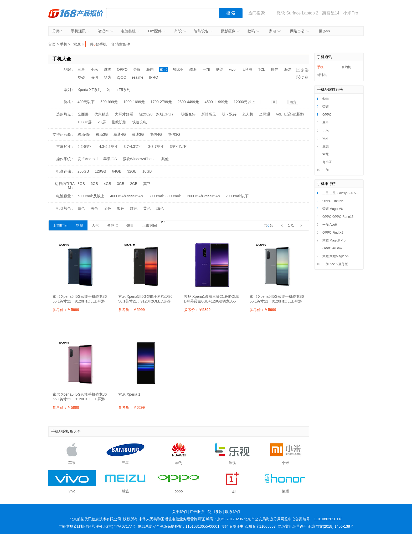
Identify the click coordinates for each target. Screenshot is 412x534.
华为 (107, 77)
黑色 (94, 208)
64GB (116, 171)
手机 (63, 44)
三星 (81, 69)
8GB (81, 184)
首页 (52, 44)
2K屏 (101, 122)
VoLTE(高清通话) (290, 114)
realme (137, 77)
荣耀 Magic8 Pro (334, 240)
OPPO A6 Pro (332, 248)
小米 (94, 69)
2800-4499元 (188, 102)
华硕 (81, 77)
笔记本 (105, 31)
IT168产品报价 (76, 13)
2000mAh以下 (237, 196)
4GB (107, 184)
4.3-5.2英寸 (108, 146)
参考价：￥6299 (131, 407)
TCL (261, 69)
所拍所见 (208, 114)
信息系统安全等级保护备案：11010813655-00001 (178, 526)
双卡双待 (229, 114)
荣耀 (137, 69)
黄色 (147, 208)
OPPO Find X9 (332, 232)
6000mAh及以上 (91, 196)
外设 (180, 31)
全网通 (264, 114)
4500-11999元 (216, 102)
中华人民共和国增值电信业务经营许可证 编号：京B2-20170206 (191, 519)
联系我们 (232, 512)
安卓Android (87, 159)
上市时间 (60, 225)
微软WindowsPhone (139, 159)
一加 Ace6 (329, 224)
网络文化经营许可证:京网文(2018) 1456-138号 (316, 526)
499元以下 (86, 102)
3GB (120, 184)
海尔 (287, 69)
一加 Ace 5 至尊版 (335, 264)
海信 (94, 77)
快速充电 (139, 122)
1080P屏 (85, 122)
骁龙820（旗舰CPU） (157, 114)
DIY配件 (157, 31)
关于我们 (179, 512)
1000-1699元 (134, 102)
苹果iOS (110, 159)
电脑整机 (130, 31)
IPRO (153, 77)
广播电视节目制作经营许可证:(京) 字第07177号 (97, 526)
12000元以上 (244, 102)
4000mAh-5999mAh (126, 196)
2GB (133, 184)
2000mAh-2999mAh (203, 196)
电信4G (156, 134)
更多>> (324, 31)
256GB (83, 171)
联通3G (138, 134)
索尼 (77, 44)
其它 (147, 184)
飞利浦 (246, 69)
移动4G (84, 134)
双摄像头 (188, 114)
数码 (253, 31)
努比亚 (178, 69)
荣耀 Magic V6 (332, 209)
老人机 (247, 114)
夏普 (219, 69)
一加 (206, 69)
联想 (150, 69)
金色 (107, 208)
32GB (132, 171)
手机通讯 (80, 31)
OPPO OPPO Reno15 (337, 217)
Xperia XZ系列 (89, 90)
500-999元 (108, 102)
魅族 (107, 69)
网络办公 (299, 31)
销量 (79, 225)
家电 (275, 31)
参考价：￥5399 (197, 310)
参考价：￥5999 (66, 310)
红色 (133, 208)
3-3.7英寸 (156, 146)
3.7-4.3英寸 (133, 146)
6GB (94, 184)
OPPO (122, 69)
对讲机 (322, 75)
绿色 (160, 208)
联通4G (120, 134)
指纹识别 (119, 122)
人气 (95, 225)
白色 (81, 208)
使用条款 (215, 512)
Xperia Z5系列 (118, 90)
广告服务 (197, 512)
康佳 (274, 69)
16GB (147, 171)
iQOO (121, 77)
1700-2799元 (161, 102)
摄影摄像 (230, 31)
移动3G (102, 134)
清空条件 (122, 44)
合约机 (346, 67)
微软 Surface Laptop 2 (297, 13)
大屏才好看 (124, 114)
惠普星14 (330, 13)
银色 (120, 208)
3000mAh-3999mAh (164, 196)
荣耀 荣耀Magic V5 (335, 256)
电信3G (174, 134)
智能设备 (203, 31)
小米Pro (350, 13)
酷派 (193, 69)
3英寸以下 (178, 146)
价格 (112, 225)
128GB (100, 171)
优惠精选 (101, 114)
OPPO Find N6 (332, 201)
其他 (165, 159)
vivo (232, 69)
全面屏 (83, 114)
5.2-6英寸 (85, 146)
